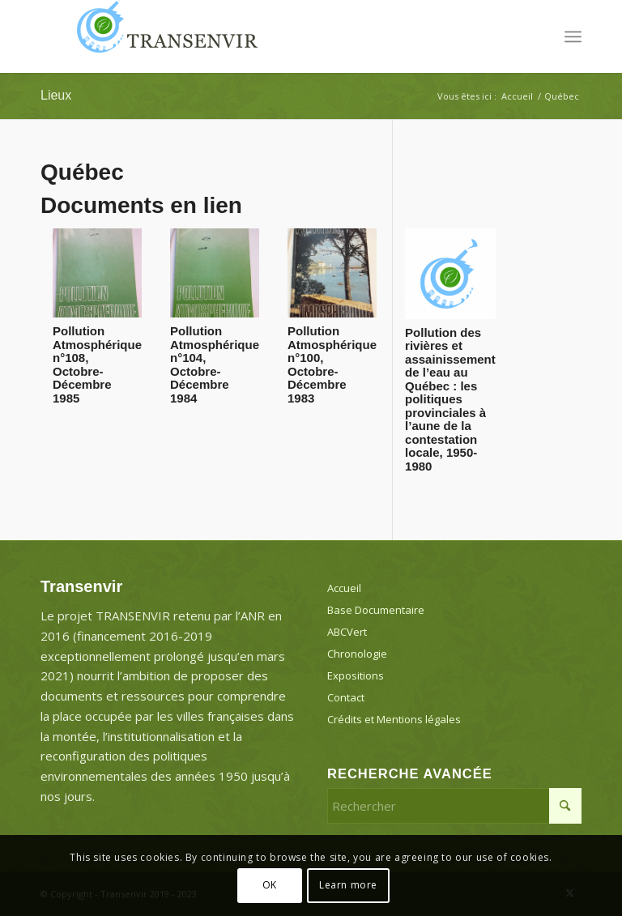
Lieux (55, 95)
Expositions (355, 675)
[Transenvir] (161, 36)
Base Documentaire (375, 610)
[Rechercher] (454, 806)
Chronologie (357, 653)
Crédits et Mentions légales (394, 719)
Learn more (348, 885)
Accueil (344, 588)
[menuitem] (573, 36)
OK (269, 885)
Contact (345, 697)
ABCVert (347, 631)
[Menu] (573, 36)
